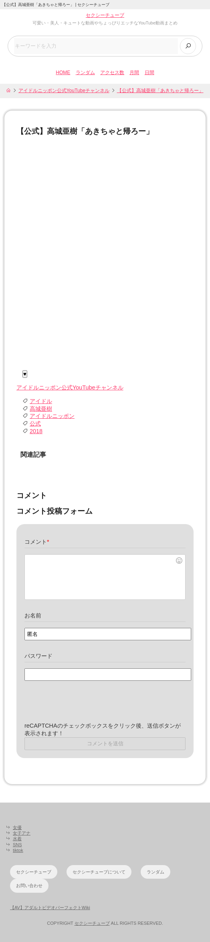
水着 (17, 838)
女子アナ (21, 833)
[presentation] (85, 706)
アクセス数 (112, 72)
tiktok (18, 850)
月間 (134, 72)
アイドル (41, 401)
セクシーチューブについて (99, 871)
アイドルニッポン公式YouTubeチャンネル (63, 90)
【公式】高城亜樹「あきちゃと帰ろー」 (160, 90)
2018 (36, 431)
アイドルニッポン (52, 416)
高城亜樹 (41, 408)
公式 (35, 423)
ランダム (85, 72)
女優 (17, 827)
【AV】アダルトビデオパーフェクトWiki (50, 907)
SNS (17, 844)
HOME (63, 72)
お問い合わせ (29, 885)
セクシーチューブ (105, 15)
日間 (149, 72)
